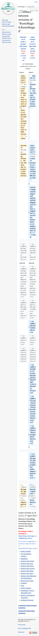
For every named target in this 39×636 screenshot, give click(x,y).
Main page (5, 20)
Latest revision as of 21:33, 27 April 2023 (32, 41)
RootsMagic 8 (22, 6)
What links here (6, 32)
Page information (6, 42)
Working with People (27, 561)
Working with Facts (27, 563)
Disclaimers (21, 632)
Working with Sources (28, 568)
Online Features (26, 588)
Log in (36, 2)
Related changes (6, 34)
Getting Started (25, 551)
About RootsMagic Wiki (24, 628)
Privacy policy (21, 624)
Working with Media (27, 571)
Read (19, 11)
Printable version (6, 38)
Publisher (24, 583)
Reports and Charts (27, 581)
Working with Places (27, 566)
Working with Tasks (27, 573)
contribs (23, 56)
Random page (6, 24)
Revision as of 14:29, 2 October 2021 (23, 41)
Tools (22, 585)
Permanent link (6, 40)
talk (23, 53)
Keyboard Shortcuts (27, 600)
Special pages (6, 36)
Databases (24, 558)
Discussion (30, 6)
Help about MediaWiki (8, 26)
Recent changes (6, 22)
